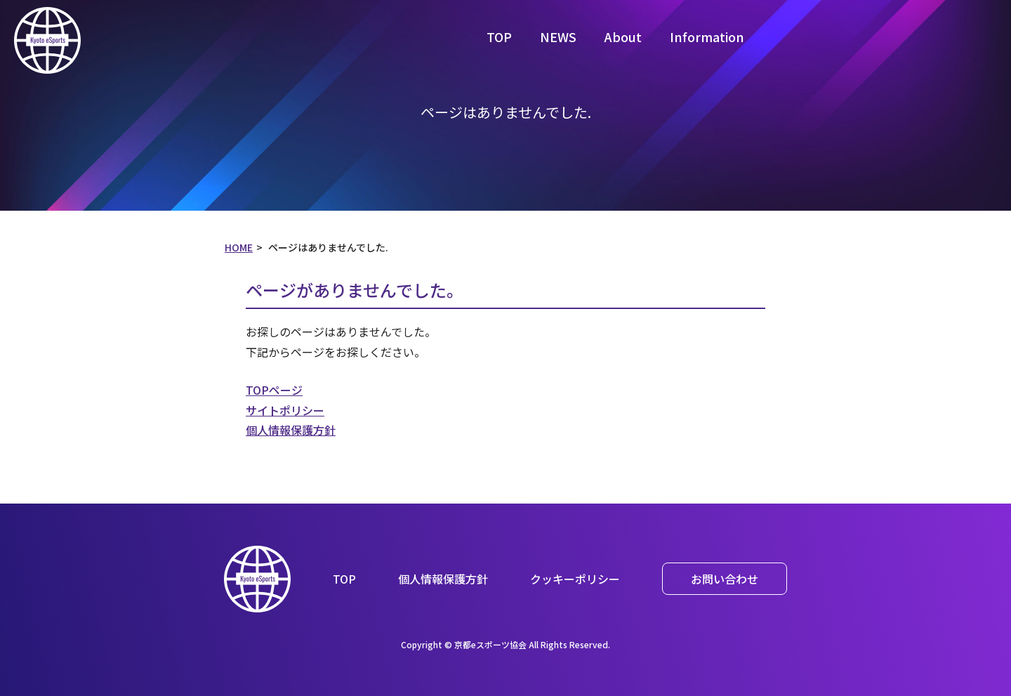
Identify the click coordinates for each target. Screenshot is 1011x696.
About (623, 36)
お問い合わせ (724, 578)
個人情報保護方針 (291, 429)
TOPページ (274, 389)
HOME (239, 247)
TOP (499, 36)
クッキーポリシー (575, 578)
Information (707, 36)
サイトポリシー (285, 410)
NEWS (558, 36)
